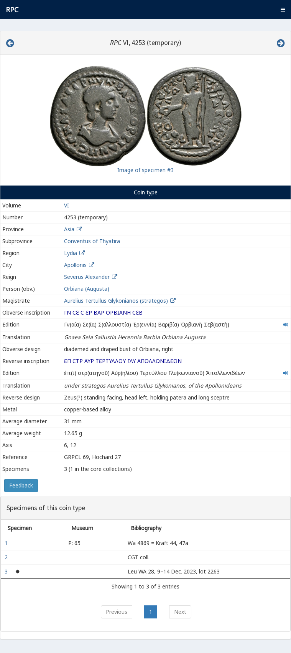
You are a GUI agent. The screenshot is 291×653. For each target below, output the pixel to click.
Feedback (21, 485)
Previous (116, 611)
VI (66, 205)
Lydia (70, 253)
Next (180, 611)
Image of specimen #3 (145, 170)
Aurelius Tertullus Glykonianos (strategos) (116, 300)
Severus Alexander (87, 276)
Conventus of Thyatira (92, 241)
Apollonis (75, 264)
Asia (69, 229)
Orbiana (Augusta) (86, 288)
